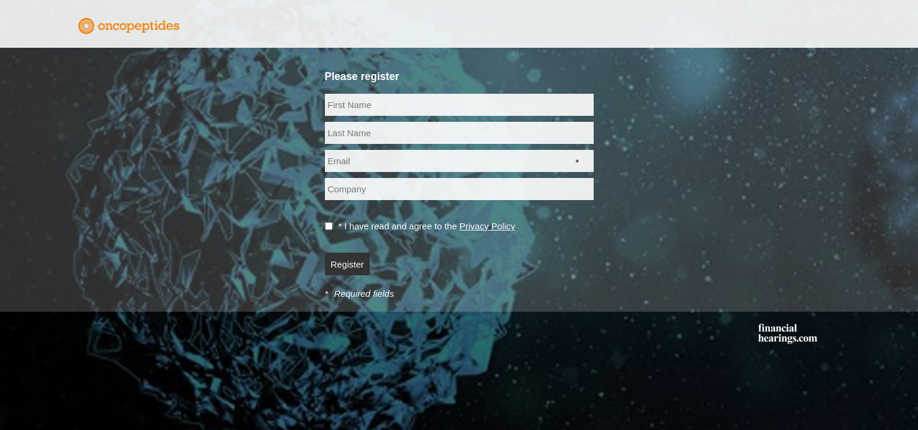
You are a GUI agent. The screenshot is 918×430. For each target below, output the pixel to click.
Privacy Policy (487, 226)
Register (347, 264)
